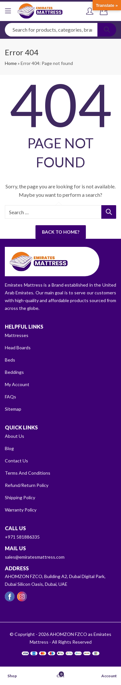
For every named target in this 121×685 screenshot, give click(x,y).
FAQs (10, 396)
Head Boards (18, 347)
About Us (14, 436)
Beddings (14, 372)
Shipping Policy (20, 497)
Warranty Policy (20, 509)
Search (106, 30)
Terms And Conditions (27, 473)
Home (11, 63)
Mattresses (16, 335)
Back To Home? (60, 232)
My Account (17, 384)
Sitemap (13, 409)
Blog (9, 448)
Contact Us (16, 460)
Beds (10, 360)
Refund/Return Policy (26, 485)
